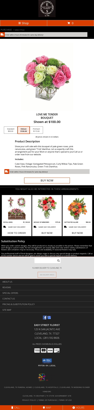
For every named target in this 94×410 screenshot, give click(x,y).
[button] (47, 361)
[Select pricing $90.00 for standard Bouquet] (10, 130)
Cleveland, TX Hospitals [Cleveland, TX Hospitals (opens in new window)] (46, 387)
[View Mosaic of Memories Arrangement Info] (47, 208)
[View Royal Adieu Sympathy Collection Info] (16, 208)
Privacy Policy (29, 400)
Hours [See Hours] (78, 407)
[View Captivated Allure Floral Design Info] (77, 208)
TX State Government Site (59, 396)
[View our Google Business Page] (49, 318)
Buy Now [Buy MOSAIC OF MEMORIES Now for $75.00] (47, 233)
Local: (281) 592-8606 (47, 337)
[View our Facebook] (45, 318)
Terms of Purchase (47, 400)
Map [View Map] (47, 407)
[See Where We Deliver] (47, 274)
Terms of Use (65, 400)
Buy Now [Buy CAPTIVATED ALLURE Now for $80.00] (77, 233)
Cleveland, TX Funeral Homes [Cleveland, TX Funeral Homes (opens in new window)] (18, 387)
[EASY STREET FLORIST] (47, 16)
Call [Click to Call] (16, 407)
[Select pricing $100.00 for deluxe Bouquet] (23, 130)
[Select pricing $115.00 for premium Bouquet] (36, 130)
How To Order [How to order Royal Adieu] (17, 233)
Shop (23, 23)
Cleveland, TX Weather (33, 396)
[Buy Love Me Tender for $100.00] (47, 180)
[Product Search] (47, 260)
